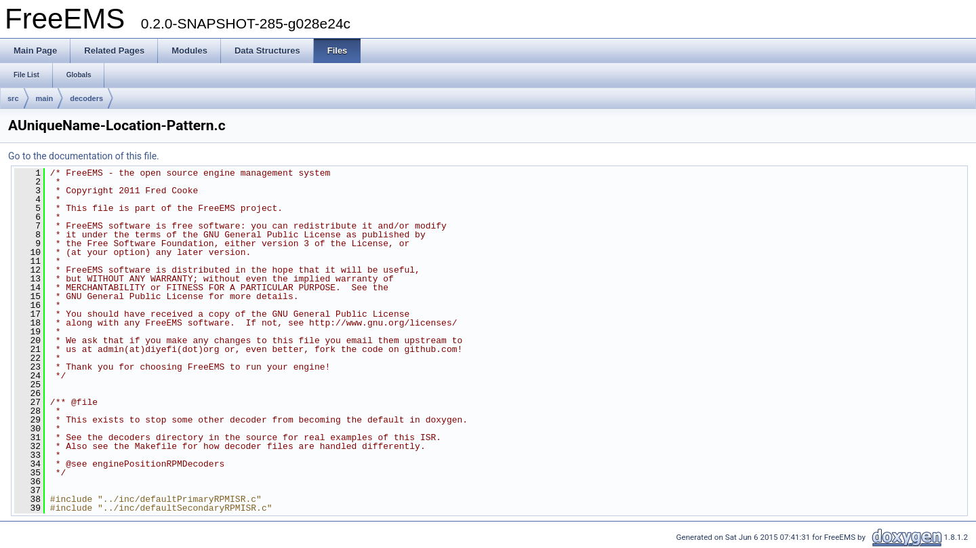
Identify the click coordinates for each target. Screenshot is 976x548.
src (13, 98)
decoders (86, 98)
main (45, 98)
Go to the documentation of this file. (83, 156)
